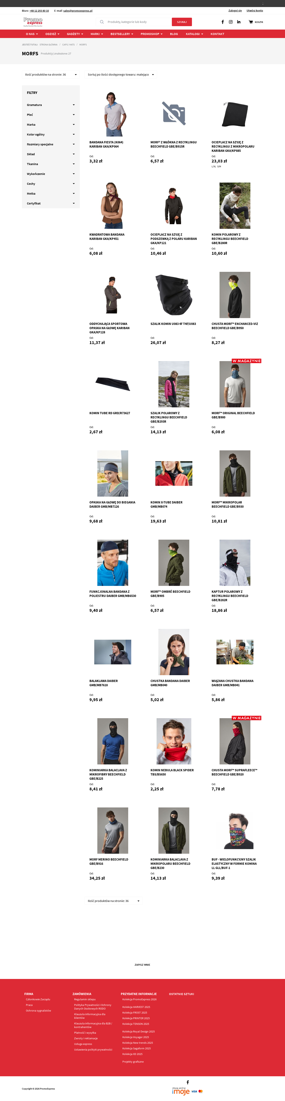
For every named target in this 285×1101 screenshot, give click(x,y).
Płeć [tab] (30, 115)
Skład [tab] (31, 154)
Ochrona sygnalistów (38, 1010)
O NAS (30, 34)
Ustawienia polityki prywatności (93, 1049)
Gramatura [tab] (34, 105)
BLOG (174, 34)
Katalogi (193, 34)
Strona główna (48, 44)
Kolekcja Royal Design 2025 (138, 1031)
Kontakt (217, 34)
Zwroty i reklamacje (86, 1038)
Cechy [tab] (31, 184)
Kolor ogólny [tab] (36, 134)
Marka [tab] (31, 124)
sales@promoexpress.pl (77, 10)
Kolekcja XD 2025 (132, 1054)
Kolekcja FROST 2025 (134, 1012)
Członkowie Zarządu (38, 999)
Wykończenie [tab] (36, 174)
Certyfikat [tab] (34, 203)
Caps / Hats (68, 44)
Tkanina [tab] (32, 164)
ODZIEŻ (50, 34)
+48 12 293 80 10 (39, 10)
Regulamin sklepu (85, 999)
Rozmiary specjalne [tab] (40, 144)
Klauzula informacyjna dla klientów (89, 1016)
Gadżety (73, 34)
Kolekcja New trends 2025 (137, 1043)
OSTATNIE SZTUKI (181, 994)
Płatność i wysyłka (85, 1032)
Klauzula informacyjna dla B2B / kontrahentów (93, 1025)
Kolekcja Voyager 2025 (135, 1037)
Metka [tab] (31, 193)
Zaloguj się (235, 10)
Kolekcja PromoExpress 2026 (139, 999)
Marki (95, 34)
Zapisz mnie (142, 964)
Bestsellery (120, 34)
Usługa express (83, 1044)
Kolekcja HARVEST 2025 (136, 1007)
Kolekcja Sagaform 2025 (136, 1048)
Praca (29, 1005)
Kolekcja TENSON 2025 (135, 1024)
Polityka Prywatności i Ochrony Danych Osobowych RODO (92, 1006)
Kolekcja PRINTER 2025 (136, 1018)
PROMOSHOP (150, 34)
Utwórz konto (255, 10)
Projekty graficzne (133, 1061)
